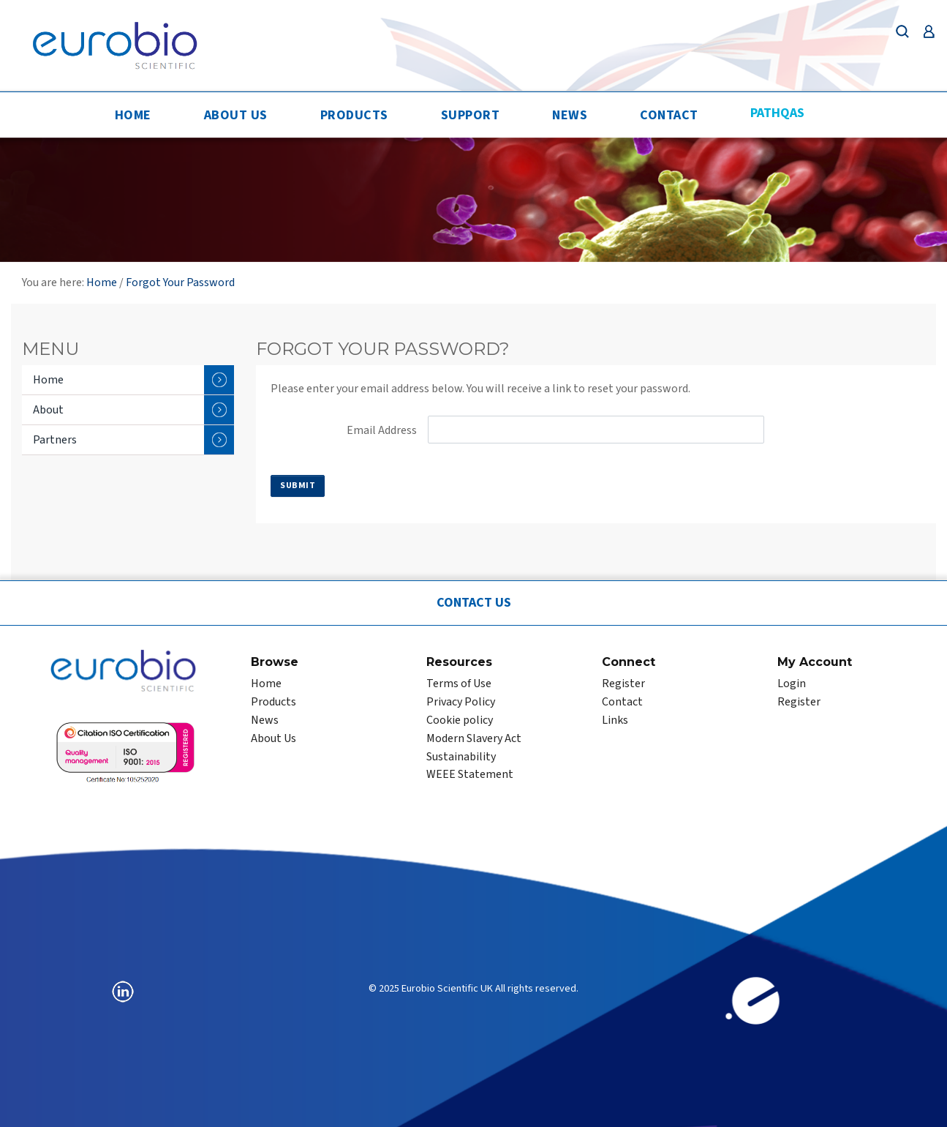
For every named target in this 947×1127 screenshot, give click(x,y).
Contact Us (474, 603)
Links (615, 720)
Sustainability (461, 757)
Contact (669, 115)
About (133, 409)
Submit (297, 485)
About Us (236, 115)
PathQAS (777, 113)
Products (354, 115)
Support (470, 115)
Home (133, 115)
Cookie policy (459, 720)
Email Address (382, 430)
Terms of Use (458, 683)
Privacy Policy (460, 702)
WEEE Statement (469, 774)
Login (791, 683)
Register (623, 683)
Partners (133, 439)
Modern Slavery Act (473, 738)
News (569, 115)
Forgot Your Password (180, 282)
